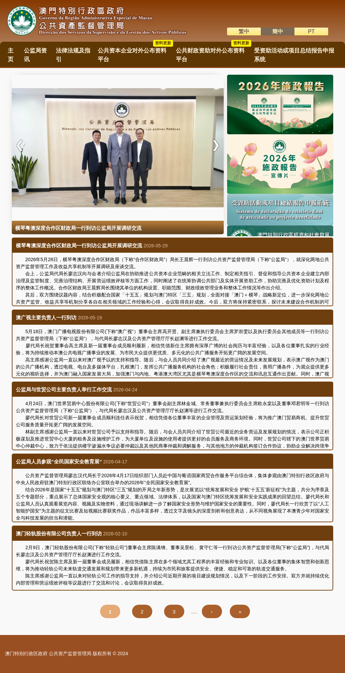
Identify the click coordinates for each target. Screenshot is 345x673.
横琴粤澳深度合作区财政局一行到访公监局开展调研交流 (79, 245)
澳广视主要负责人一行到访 (46, 317)
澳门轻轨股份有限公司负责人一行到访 (59, 533)
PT (311, 31)
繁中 (244, 31)
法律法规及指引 (73, 54)
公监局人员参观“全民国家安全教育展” (59, 461)
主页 (10, 54)
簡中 (277, 31)
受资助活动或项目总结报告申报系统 (294, 54)
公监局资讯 (35, 54)
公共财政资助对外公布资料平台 (213, 52)
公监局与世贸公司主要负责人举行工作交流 (64, 389)
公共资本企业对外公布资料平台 (135, 52)
